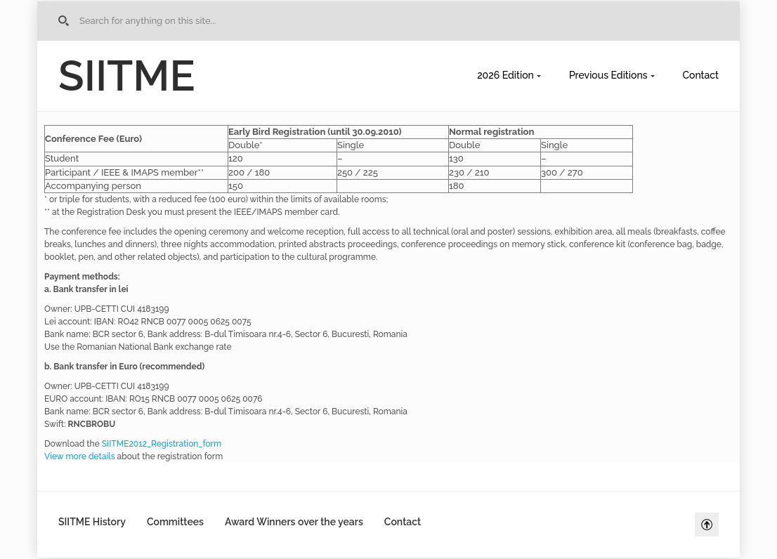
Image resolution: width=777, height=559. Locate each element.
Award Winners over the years (294, 521)
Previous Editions (608, 75)
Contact (701, 75)
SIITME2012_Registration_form (161, 444)
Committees (175, 521)
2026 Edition (505, 75)
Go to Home (66, 21)
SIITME (126, 75)
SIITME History (92, 521)
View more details (79, 456)
